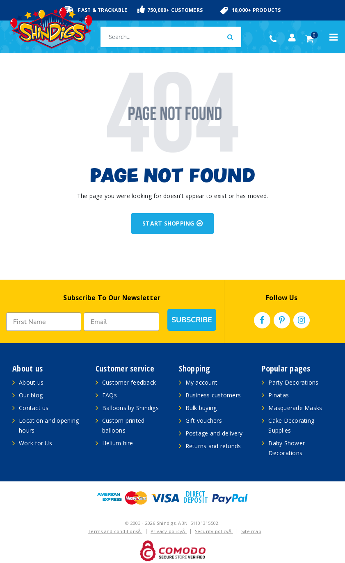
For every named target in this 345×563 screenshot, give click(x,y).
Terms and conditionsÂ (115, 531)
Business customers (213, 395)
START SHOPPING (172, 223)
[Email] (121, 321)
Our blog (31, 395)
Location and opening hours (49, 425)
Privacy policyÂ (169, 531)
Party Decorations (293, 382)
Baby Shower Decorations (286, 448)
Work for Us (35, 443)
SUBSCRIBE (191, 320)
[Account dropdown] (292, 38)
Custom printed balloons (123, 425)
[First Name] (43, 321)
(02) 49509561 (275, 38)
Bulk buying (201, 408)
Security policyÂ (214, 531)
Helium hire (117, 443)
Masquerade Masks (295, 408)
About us (31, 382)
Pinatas (278, 395)
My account (201, 382)
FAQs (109, 395)
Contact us (34, 408)
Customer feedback (129, 382)
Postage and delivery (214, 433)
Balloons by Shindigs (130, 408)
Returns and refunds (213, 446)
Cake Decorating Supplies (291, 425)
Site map (251, 531)
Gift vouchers (203, 420)
